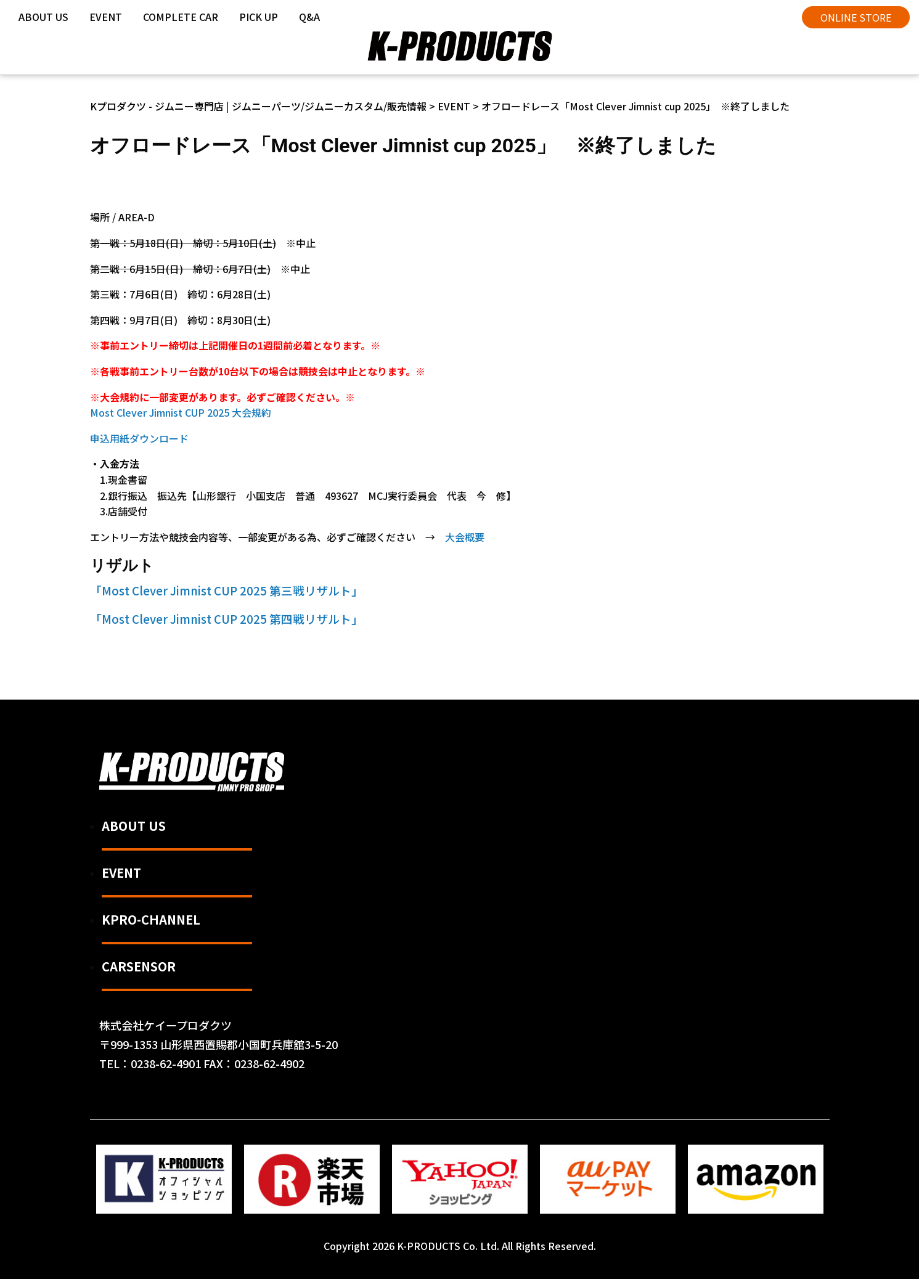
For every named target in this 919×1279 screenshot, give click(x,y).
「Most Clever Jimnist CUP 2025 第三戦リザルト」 (226, 590)
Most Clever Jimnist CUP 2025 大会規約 (180, 412)
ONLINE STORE (855, 17)
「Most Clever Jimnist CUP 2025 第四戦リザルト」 (226, 618)
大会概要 (464, 536)
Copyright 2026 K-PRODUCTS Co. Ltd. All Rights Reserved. (460, 1245)
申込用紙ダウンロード (139, 438)
